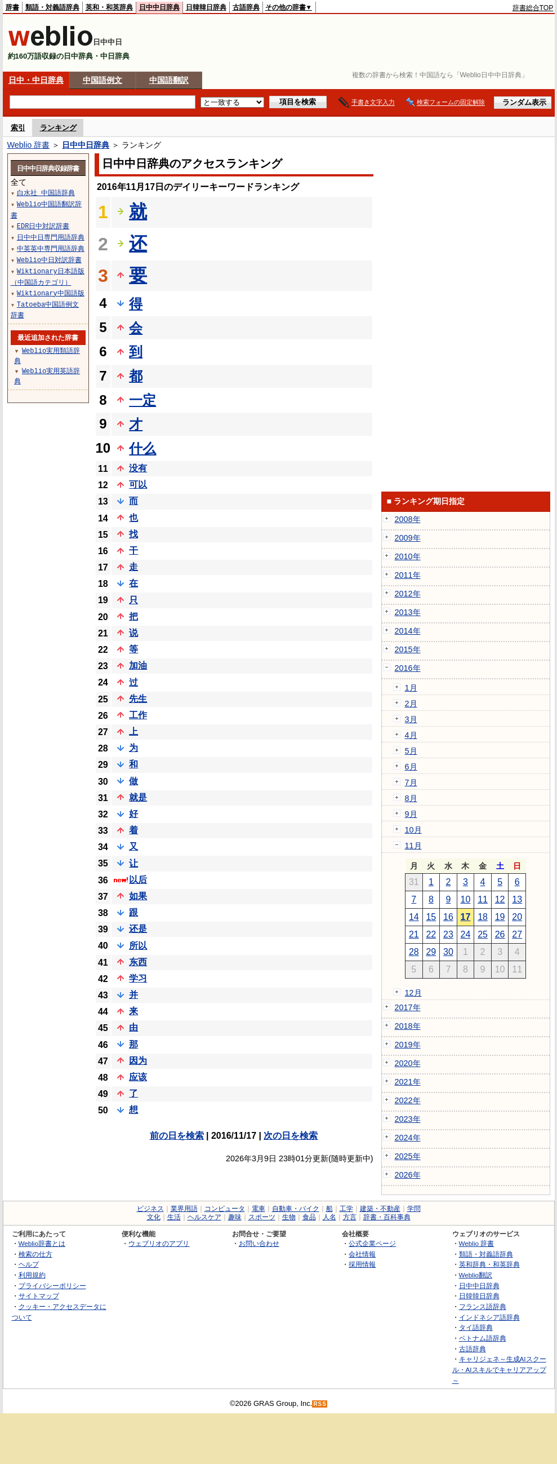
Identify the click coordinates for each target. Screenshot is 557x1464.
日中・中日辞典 (36, 80)
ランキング (58, 127)
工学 (346, 1208)
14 (414, 917)
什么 (142, 448)
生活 (174, 1217)
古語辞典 (246, 7)
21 (414, 934)
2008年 (408, 519)
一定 (142, 400)
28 (414, 952)
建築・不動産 (380, 1208)
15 (431, 917)
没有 (138, 468)
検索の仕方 (35, 1254)
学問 (414, 1208)
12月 (413, 992)
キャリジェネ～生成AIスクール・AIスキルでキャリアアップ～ (499, 1369)
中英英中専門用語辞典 (50, 248)
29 (431, 952)
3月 (411, 719)
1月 (411, 687)
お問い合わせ (259, 1243)
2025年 (408, 1156)
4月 (411, 735)
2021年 (408, 1081)
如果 (138, 896)
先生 (138, 699)
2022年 (408, 1100)
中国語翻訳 (169, 80)
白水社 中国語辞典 (46, 192)
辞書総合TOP (533, 8)
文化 (154, 1217)
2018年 (408, 1025)
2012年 (408, 593)
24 (466, 934)
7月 (411, 782)
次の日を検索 (291, 1135)
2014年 (408, 630)
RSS (320, 1404)
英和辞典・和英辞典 (489, 1264)
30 (448, 952)
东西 (138, 962)
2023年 (408, 1119)
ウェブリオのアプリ (158, 1243)
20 (517, 917)
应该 (138, 1077)
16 (448, 917)
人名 (329, 1217)
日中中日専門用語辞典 (50, 237)
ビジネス (150, 1208)
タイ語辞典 (476, 1327)
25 (483, 934)
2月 (411, 703)
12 (500, 899)
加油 (138, 665)
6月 (411, 766)
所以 (138, 945)
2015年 (408, 649)
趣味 (235, 1217)
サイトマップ (39, 1295)
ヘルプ (29, 1264)
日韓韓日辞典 (206, 7)
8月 (411, 798)
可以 (138, 484)
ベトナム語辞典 (482, 1338)
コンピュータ (224, 1208)
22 (431, 934)
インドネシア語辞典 (489, 1317)
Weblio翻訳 (475, 1275)
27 (517, 934)
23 (448, 934)
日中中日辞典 (159, 7)
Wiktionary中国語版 (50, 293)
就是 (138, 797)
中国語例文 (102, 80)
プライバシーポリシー (52, 1285)
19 (500, 917)
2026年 (408, 1174)
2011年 (408, 575)
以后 (138, 879)
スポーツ (261, 1217)
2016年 (408, 668)
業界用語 (184, 1208)
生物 (289, 1217)
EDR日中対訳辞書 (43, 226)
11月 (413, 845)
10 (466, 899)
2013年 (408, 612)
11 (483, 899)
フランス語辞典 (482, 1306)
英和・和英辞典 (109, 7)
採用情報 (362, 1264)
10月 (413, 829)
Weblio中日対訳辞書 (49, 259)
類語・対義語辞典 (52, 7)
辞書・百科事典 (387, 1217)
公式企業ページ (372, 1243)
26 (500, 934)
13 (517, 899)
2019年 (408, 1044)
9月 (411, 814)
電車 (258, 1208)
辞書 (12, 7)
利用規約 (32, 1275)
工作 (138, 715)
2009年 (408, 537)
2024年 (408, 1137)
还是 (138, 929)
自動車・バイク (295, 1208)
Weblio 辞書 (28, 144)
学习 (138, 978)
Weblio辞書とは (42, 1243)
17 (466, 917)
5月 (411, 750)
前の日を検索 (177, 1135)
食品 (309, 1217)
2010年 (408, 556)
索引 (18, 127)
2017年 (408, 1007)
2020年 (408, 1063)
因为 (138, 1060)
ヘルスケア (204, 1217)
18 (483, 917)
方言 (350, 1217)
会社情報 (362, 1254)
